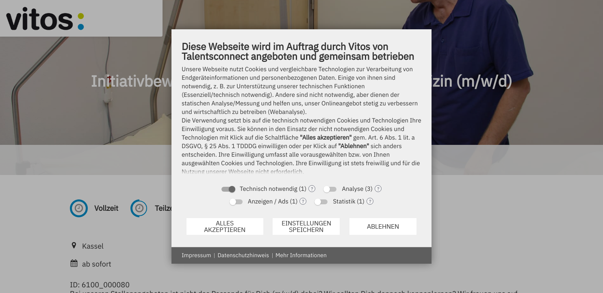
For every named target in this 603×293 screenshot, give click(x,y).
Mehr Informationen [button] (301, 255)
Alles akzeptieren (224, 226)
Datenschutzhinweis (243, 255)
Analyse (352, 189)
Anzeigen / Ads (268, 202)
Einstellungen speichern (306, 226)
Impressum (196, 255)
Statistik (344, 202)
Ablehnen (383, 226)
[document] (301, 110)
